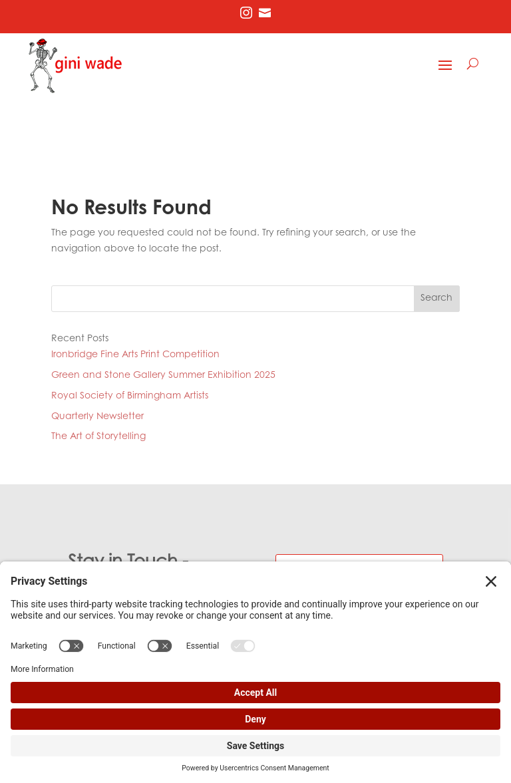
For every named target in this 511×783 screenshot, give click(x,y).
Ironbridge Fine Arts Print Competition (135, 355)
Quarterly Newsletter (97, 417)
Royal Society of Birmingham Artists (129, 396)
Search (436, 298)
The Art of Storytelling (98, 437)
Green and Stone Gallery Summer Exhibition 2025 (163, 376)
